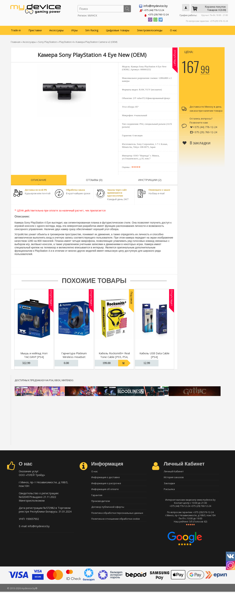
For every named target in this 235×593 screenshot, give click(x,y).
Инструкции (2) (149, 179)
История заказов (174, 477)
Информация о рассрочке (106, 483)
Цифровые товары (117, 29)
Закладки (169, 483)
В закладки (197, 142)
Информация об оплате (105, 489)
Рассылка (169, 489)
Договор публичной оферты (107, 509)
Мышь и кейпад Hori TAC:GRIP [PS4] (33, 354)
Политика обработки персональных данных (117, 515)
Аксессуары (56, 29)
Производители (100, 502)
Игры (74, 29)
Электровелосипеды (149, 29)
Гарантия (96, 496)
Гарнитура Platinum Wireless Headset (74, 354)
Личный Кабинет (174, 470)
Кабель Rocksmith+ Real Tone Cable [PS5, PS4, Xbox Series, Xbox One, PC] (114, 358)
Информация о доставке (105, 477)
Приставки (35, 29)
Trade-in (16, 29)
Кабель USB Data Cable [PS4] (154, 354)
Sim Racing (91, 29)
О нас (173, 29)
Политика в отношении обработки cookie (115, 521)
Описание (38, 179)
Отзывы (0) (94, 179)
